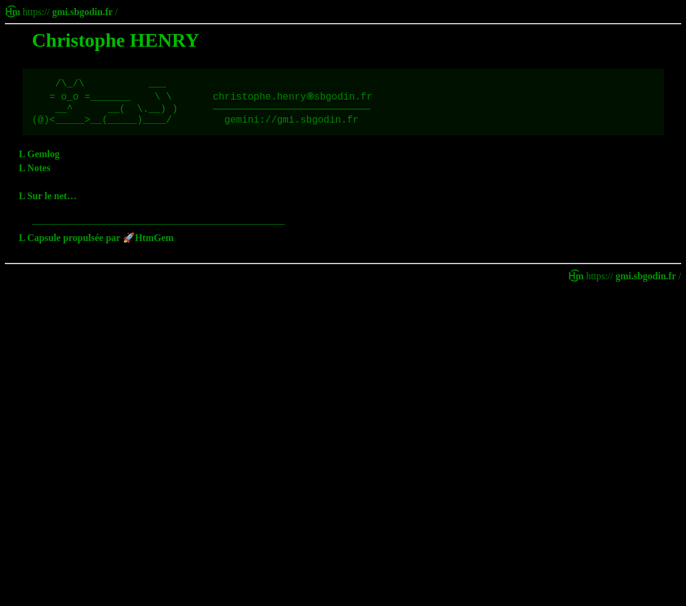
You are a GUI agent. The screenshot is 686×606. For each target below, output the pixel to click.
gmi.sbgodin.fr (82, 12)
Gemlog (43, 161)
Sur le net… (52, 203)
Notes (38, 175)
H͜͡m (13, 12)
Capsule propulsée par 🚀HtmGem (100, 245)
